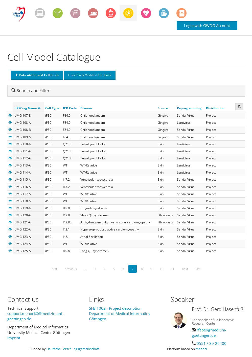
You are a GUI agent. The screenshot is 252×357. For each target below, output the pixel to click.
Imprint (13, 337)
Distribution (215, 108)
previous (71, 269)
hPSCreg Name (27, 108)
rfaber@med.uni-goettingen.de (209, 332)
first (54, 269)
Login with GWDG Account (207, 25)
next (185, 269)
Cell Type (52, 108)
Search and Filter (30, 90)
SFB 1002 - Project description (115, 308)
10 (161, 269)
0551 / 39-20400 (211, 343)
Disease (86, 108)
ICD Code (70, 108)
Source (163, 108)
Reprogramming (189, 108)
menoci (201, 349)
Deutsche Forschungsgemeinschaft (73, 349)
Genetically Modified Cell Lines (89, 75)
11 (172, 269)
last (198, 269)
